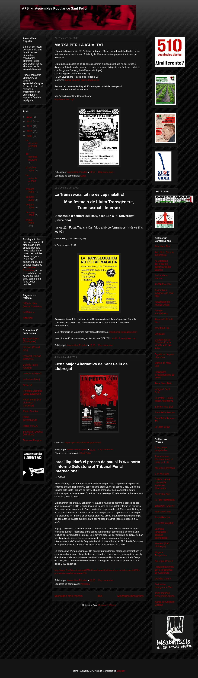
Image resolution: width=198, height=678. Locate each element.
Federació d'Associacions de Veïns (164, 374)
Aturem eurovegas (165, 468)
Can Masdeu (162, 473)
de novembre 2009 (31, 156)
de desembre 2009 (31, 143)
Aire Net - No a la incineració (164, 254)
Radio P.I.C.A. (30, 425)
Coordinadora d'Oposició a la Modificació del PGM (163, 344)
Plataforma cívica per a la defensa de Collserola (164, 569)
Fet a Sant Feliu (163, 383)
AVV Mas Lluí (162, 328)
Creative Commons (29, 269)
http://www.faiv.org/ (64, 99)
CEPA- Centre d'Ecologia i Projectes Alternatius (162, 484)
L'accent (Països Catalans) (32, 357)
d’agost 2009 (30, 190)
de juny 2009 (30, 206)
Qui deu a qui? (163, 578)
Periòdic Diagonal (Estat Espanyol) (32, 392)
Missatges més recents (68, 595)
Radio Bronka (30, 411)
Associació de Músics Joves (162, 303)
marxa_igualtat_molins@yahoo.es (82, 80)
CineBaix (160, 333)
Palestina (85, 584)
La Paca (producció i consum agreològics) (161, 533)
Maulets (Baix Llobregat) (162, 545)
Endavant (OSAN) (164, 505)
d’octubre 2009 (31, 169)
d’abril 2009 (30, 221)
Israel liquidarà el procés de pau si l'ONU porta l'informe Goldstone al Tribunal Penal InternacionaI (97, 466)
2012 (30, 121)
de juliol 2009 (30, 198)
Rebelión (28, 318)
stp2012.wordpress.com (124, 338)
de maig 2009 (30, 214)
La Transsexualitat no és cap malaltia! (89, 194)
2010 (30, 131)
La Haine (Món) (31, 379)
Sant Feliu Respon (165, 412)
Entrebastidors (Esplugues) (31, 340)
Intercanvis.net (163, 511)
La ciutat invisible (164, 523)
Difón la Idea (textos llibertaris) (32, 305)
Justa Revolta (162, 517)
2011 (30, 126)
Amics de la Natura (161, 277)
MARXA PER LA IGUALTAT (79, 45)
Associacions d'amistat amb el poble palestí (164, 459)
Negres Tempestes (161, 554)
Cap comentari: (106, 172)
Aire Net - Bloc (163, 246)
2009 (30, 136)
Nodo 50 (27, 385)
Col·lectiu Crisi (162, 494)
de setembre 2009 (31, 178)
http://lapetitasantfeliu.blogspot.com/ (83, 442)
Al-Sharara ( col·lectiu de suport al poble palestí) (163, 265)
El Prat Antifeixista (165, 499)
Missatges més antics (130, 595)
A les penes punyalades (161, 449)
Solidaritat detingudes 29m (163, 586)
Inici (99, 595)
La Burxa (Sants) (32, 373)
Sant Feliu (85, 453)
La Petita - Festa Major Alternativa (164, 399)
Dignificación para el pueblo (164, 356)
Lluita (83, 175)
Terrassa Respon (32, 440)
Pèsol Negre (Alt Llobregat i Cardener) (32, 402)
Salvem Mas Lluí (164, 406)
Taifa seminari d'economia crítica (164, 594)
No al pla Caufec (164, 561)
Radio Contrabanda (30, 418)
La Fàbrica (28, 312)
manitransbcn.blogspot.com (123, 332)
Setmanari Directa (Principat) (33, 433)
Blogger (121, 671)
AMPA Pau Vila (163, 284)
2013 (30, 116)
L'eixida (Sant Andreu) (30, 366)
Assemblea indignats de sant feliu (164, 293)
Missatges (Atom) (107, 605)
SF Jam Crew (162, 426)
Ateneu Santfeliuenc (161, 312)
